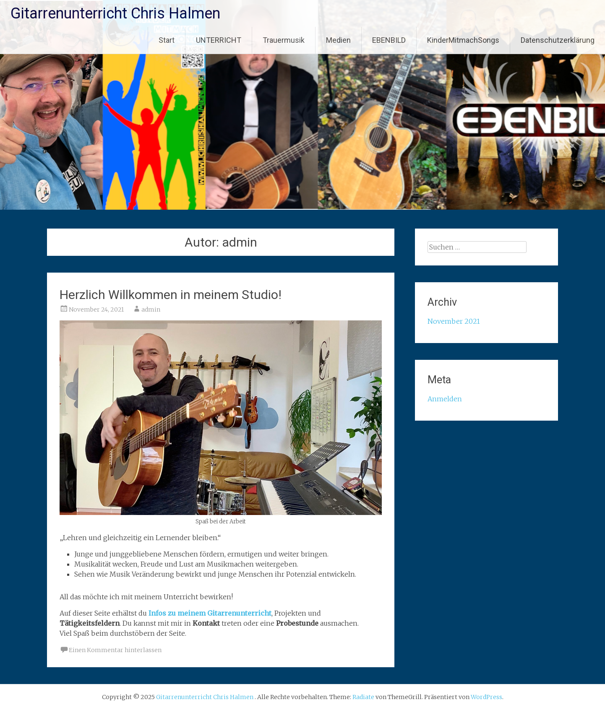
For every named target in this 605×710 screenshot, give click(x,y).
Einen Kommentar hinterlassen (115, 650)
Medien (338, 40)
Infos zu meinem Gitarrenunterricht (210, 613)
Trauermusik (284, 40)
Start (167, 40)
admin (150, 309)
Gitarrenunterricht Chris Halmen (115, 13)
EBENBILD (389, 40)
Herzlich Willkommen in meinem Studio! (171, 294)
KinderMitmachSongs (463, 40)
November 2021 (454, 321)
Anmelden (445, 399)
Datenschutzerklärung (558, 40)
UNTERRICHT (218, 40)
